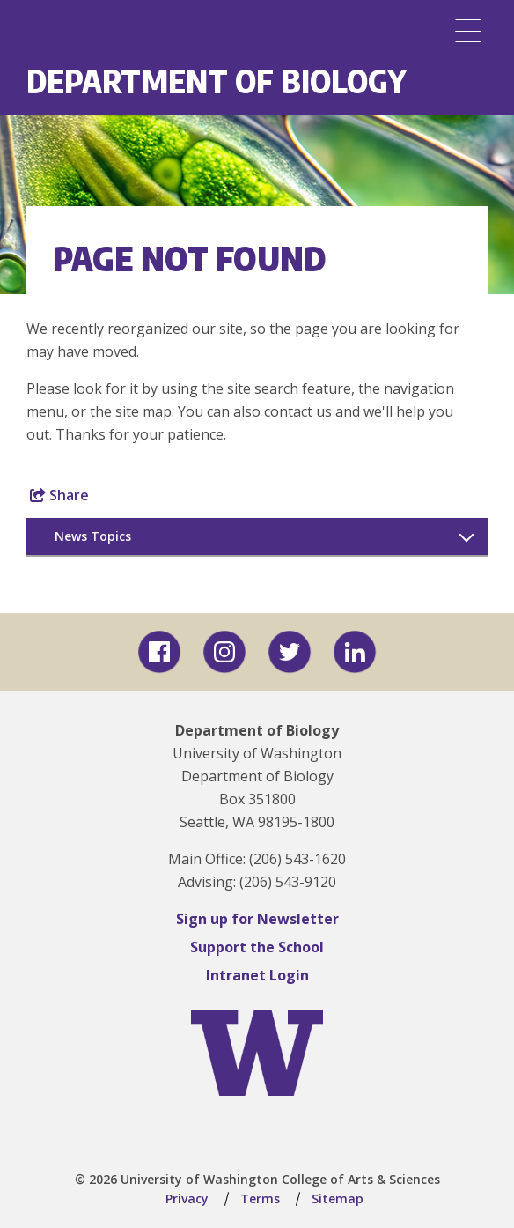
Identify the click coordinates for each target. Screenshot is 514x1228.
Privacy (187, 1198)
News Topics (93, 536)
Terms (260, 1198)
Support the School (257, 947)
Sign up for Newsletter (257, 918)
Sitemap (337, 1198)
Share (59, 495)
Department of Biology (216, 80)
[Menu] (468, 30)
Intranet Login (257, 975)
